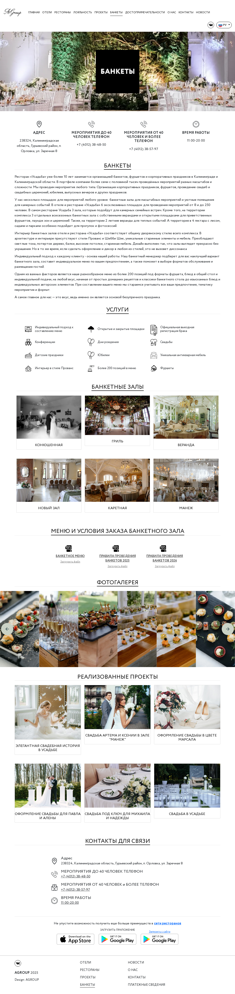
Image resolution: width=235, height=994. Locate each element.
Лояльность (82, 12)
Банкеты (116, 12)
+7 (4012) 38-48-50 (91, 144)
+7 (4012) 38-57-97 (143, 149)
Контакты (186, 12)
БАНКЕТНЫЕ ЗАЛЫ (117, 387)
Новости (203, 12)
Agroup (32, 980)
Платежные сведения (146, 985)
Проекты (101, 12)
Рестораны (62, 12)
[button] (7, 629)
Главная (34, 12)
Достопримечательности (145, 12)
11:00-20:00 (70, 902)
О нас (171, 12)
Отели (47, 12)
